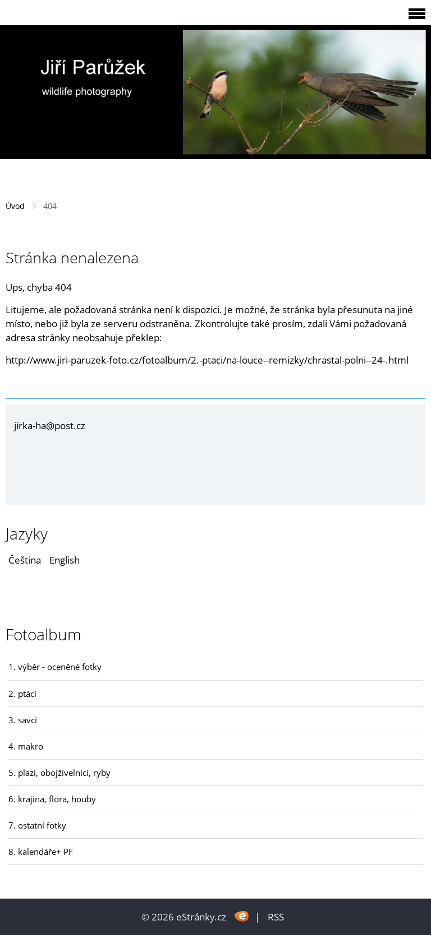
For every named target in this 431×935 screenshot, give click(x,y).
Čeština (24, 559)
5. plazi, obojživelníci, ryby (59, 772)
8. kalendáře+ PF (40, 851)
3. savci (22, 719)
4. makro (25, 746)
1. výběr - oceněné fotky (55, 666)
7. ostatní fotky (37, 825)
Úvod (15, 206)
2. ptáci (22, 693)
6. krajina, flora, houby (52, 798)
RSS (276, 916)
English (64, 559)
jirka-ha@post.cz (49, 425)
